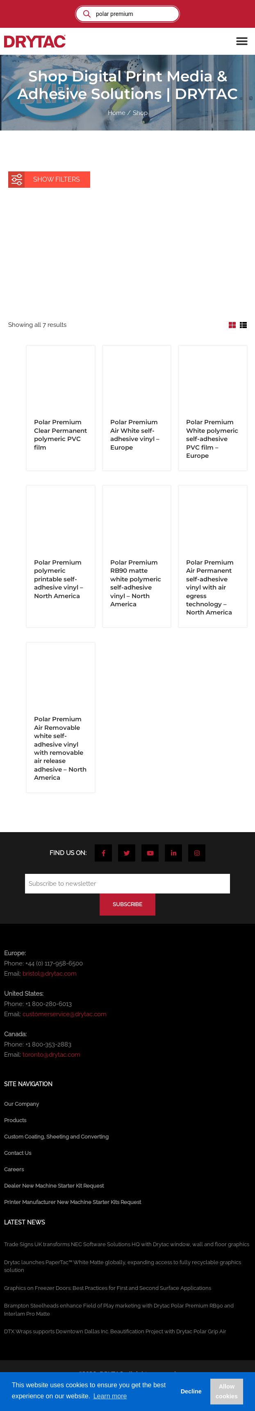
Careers (14, 1169)
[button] (241, 41)
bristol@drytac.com (50, 973)
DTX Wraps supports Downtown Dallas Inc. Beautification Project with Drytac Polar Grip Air (115, 1331)
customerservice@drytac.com (65, 1014)
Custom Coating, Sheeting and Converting (56, 1137)
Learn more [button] (110, 1396)
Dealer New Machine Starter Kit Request (54, 1186)
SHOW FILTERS (45, 177)
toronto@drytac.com (51, 1054)
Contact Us (17, 1153)
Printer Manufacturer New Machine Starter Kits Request (72, 1202)
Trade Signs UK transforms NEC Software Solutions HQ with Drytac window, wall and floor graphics (126, 1244)
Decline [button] (191, 1391)
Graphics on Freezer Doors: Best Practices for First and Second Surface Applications (107, 1288)
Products (15, 1120)
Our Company (21, 1104)
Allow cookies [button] (227, 1391)
